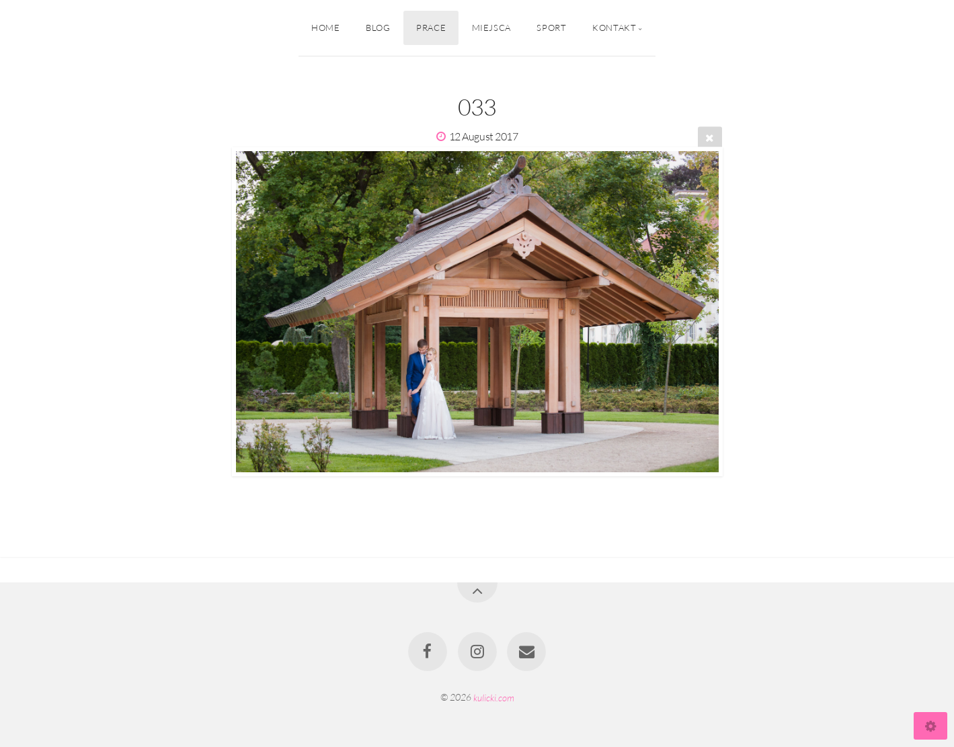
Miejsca (491, 27)
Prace (431, 27)
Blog (378, 27)
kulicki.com (493, 697)
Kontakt (614, 27)
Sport (551, 27)
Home (325, 27)
